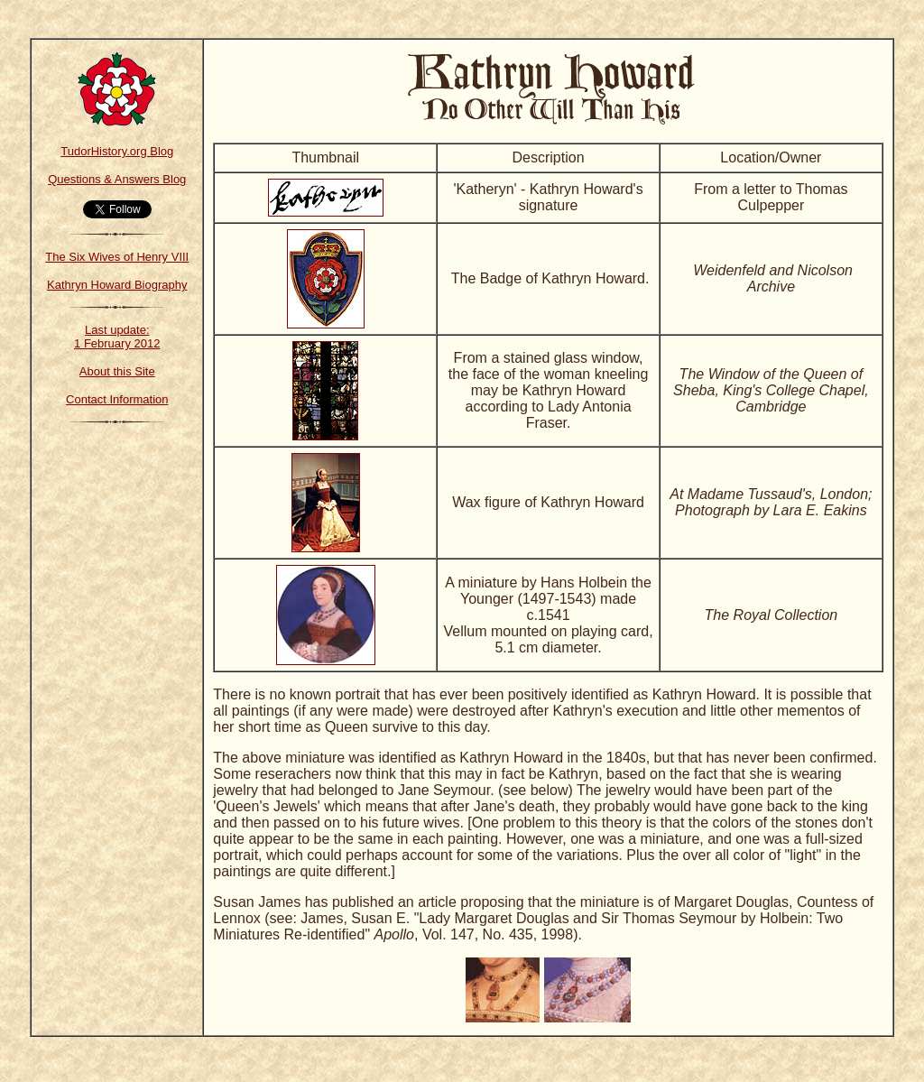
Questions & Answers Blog (117, 179)
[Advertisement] (117, 708)
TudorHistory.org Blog (116, 151)
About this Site (117, 371)
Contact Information (117, 399)
